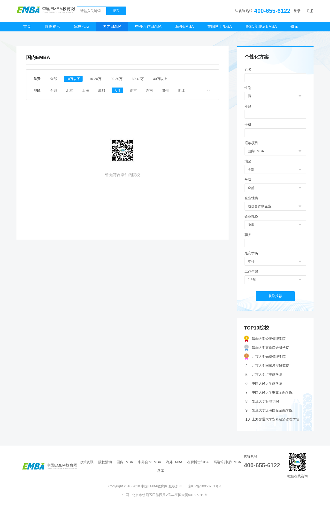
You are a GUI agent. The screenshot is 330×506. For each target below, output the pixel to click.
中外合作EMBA (148, 26)
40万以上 (160, 79)
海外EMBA (184, 26)
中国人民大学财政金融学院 (269, 392)
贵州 (165, 90)
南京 (133, 90)
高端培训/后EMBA (261, 26)
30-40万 (138, 79)
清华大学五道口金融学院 (266, 348)
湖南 (149, 90)
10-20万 (95, 79)
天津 (117, 90)
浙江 (181, 90)
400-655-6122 (272, 10)
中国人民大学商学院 (264, 383)
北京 (69, 90)
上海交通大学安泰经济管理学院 (272, 419)
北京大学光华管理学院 (265, 356)
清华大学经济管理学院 (265, 339)
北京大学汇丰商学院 (264, 374)
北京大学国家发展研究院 (267, 365)
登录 (297, 11)
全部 (53, 79)
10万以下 (73, 79)
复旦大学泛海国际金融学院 (269, 410)
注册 (310, 11)
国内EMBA (112, 26)
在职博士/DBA (219, 26)
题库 (294, 26)
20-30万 (117, 79)
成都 (101, 90)
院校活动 (81, 26)
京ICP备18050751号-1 (205, 486)
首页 (27, 26)
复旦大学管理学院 (262, 401)
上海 (85, 90)
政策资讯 (52, 26)
